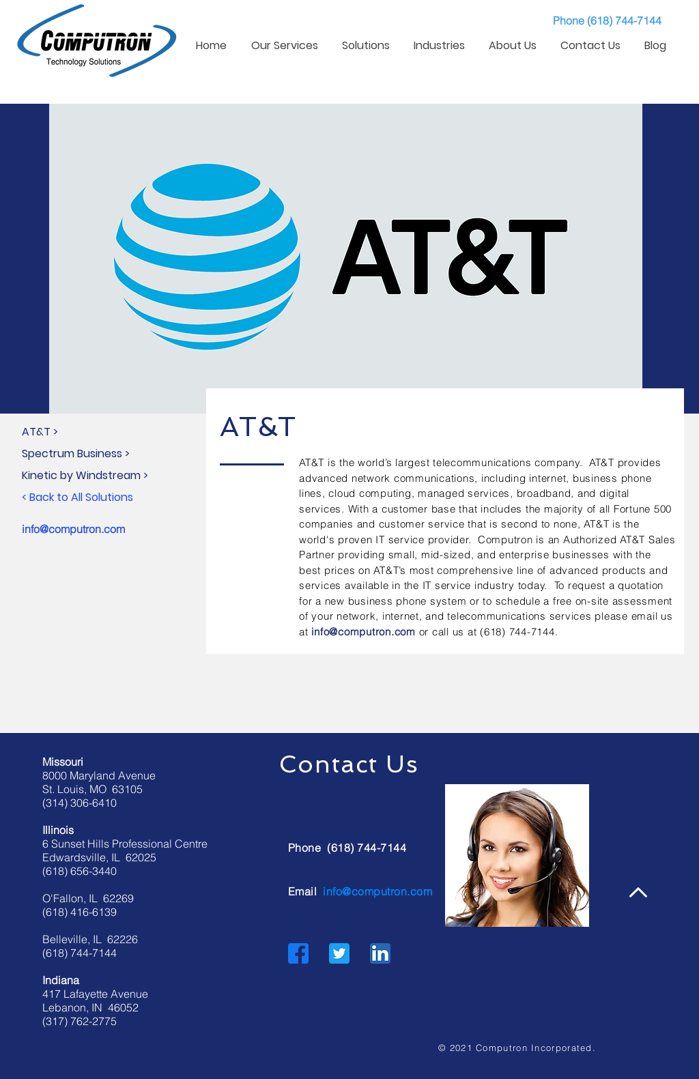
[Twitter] (339, 953)
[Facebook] (298, 953)
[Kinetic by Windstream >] (115, 476)
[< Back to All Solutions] (115, 497)
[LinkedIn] (380, 953)
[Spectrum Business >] (115, 454)
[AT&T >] (115, 432)
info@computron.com (73, 529)
